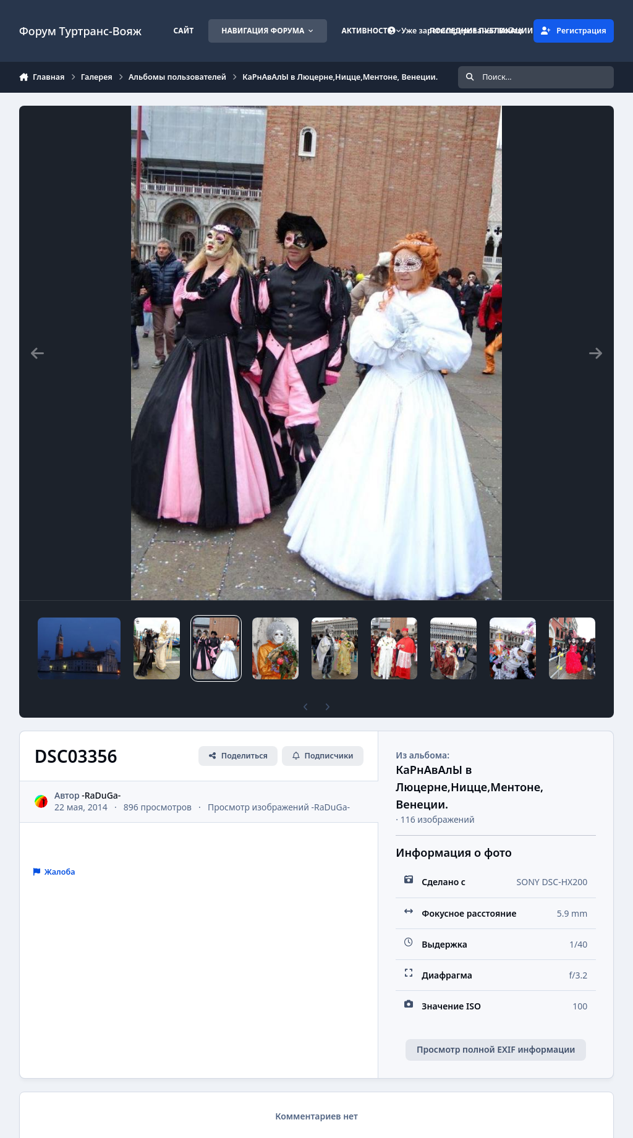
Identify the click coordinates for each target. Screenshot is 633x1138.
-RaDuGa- (101, 795)
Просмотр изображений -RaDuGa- (279, 807)
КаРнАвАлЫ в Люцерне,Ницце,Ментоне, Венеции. (469, 786)
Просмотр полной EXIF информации (496, 1049)
